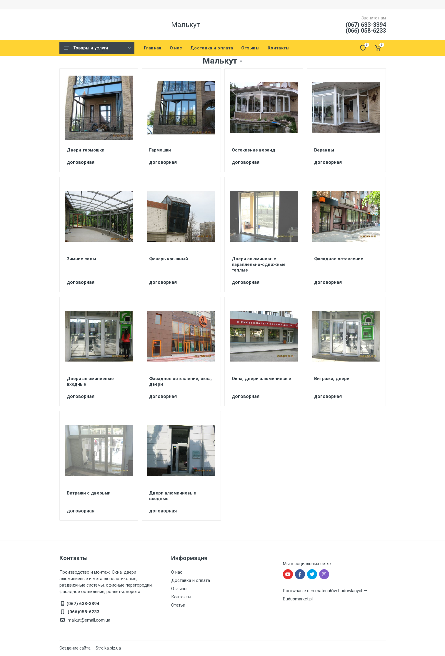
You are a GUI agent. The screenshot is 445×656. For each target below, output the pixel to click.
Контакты (181, 597)
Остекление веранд (253, 150)
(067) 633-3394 (366, 24)
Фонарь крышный (168, 259)
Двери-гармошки (85, 150)
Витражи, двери (331, 378)
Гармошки (160, 150)
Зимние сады (81, 259)
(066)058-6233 (82, 612)
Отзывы (179, 588)
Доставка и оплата (190, 580)
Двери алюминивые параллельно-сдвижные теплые (259, 264)
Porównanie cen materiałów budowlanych (323, 590)
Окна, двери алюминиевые (261, 378)
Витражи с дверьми (89, 493)
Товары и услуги (97, 48)
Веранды (324, 150)
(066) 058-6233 (366, 30)
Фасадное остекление (338, 259)
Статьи (178, 605)
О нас (176, 572)
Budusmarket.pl (298, 599)
